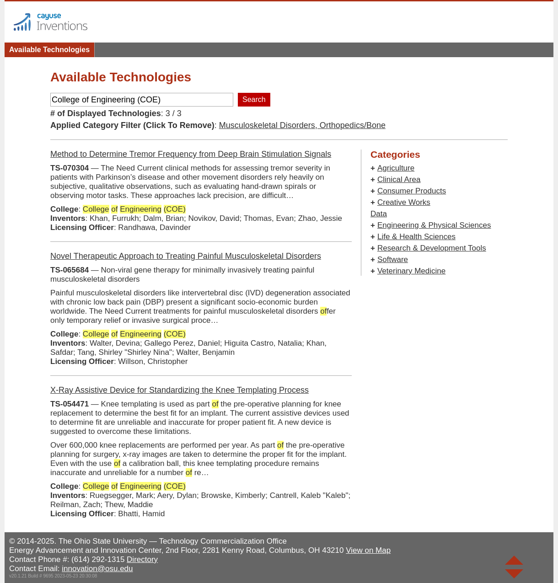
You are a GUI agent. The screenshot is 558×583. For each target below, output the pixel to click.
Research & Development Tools (431, 248)
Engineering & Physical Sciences (434, 225)
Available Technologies (49, 49)
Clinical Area (399, 179)
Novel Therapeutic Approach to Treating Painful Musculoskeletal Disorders (185, 256)
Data (378, 213)
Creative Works (403, 202)
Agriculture (395, 168)
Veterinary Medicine (411, 271)
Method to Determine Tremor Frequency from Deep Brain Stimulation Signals (190, 154)
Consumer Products (411, 191)
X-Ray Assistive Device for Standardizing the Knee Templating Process (179, 390)
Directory (142, 559)
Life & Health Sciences (416, 236)
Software (392, 259)
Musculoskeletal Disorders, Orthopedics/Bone (302, 125)
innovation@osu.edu (97, 568)
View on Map (368, 550)
